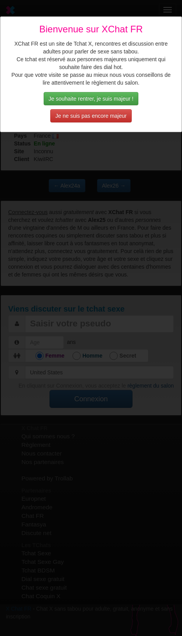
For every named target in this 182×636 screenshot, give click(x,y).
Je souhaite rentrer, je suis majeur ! (91, 99)
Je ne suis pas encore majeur (91, 116)
